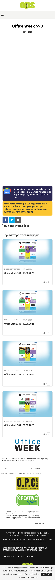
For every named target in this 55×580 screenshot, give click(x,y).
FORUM (49, 540)
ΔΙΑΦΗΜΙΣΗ (41, 536)
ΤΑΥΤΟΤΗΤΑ (11, 533)
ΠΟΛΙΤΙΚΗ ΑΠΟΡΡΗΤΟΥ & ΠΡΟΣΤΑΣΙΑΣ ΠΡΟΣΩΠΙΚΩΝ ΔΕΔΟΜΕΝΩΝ (25, 549)
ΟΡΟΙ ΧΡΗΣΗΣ (8, 548)
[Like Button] (44, 282)
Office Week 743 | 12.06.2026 (19, 323)
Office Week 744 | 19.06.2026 (19, 273)
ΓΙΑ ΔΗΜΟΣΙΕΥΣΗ (28, 536)
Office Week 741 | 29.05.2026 (19, 425)
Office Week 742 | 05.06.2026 (19, 374)
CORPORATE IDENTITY (12, 540)
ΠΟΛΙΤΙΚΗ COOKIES (34, 550)
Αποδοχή (46, 574)
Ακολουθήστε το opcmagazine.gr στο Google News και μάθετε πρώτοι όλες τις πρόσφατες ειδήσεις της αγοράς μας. (32, 193)
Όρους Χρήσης (35, 473)
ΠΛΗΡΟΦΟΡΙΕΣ (23, 533)
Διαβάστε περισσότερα (28, 577)
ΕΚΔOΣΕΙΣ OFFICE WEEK (12, 269)
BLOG (46, 533)
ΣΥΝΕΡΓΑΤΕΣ (14, 536)
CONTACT (40, 540)
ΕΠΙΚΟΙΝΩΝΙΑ (36, 533)
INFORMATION (29, 540)
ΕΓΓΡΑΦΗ (35, 468)
